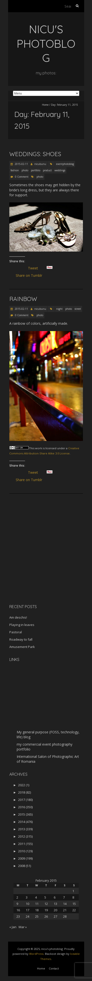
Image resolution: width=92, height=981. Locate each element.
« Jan (12, 927)
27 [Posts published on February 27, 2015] (55, 916)
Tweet (35, 268)
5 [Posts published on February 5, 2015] (45, 897)
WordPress (36, 954)
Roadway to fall (20, 639)
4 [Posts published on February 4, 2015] (36, 897)
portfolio (35, 170)
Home (45, 104)
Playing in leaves (21, 625)
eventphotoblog (65, 164)
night (59, 309)
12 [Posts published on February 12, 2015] (46, 903)
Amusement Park (22, 647)
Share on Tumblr (31, 275)
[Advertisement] (40, 565)
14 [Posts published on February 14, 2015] (64, 903)
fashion (15, 170)
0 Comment (21, 176)
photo (25, 170)
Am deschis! (18, 617)
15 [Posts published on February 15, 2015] (74, 903)
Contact (54, 968)
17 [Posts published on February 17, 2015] (27, 910)
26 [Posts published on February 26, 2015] (46, 916)
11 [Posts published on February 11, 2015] (37, 903)
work (38, 448)
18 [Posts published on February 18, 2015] (37, 910)
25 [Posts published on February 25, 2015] (37, 916)
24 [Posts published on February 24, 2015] (27, 916)
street (78, 309)
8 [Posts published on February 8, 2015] (73, 897)
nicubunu (40, 164)
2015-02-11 (21, 164)
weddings (59, 170)
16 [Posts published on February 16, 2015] (18, 910)
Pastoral (15, 632)
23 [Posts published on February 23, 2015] (18, 916)
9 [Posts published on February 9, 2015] (17, 903)
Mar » (23, 927)
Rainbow (23, 298)
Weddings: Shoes (35, 154)
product (47, 170)
